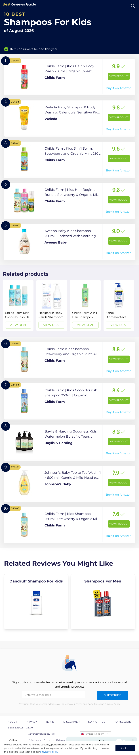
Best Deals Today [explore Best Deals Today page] (20, 727)
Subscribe (112, 695)
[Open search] (133, 6)
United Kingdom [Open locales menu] (95, 733)
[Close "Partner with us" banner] (133, 740)
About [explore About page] (12, 721)
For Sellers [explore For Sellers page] (122, 721)
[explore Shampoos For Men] (103, 601)
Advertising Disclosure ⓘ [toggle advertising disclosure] (41, 733)
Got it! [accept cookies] (125, 748)
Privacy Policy (49, 751)
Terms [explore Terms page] (50, 721)
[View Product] (69, 77)
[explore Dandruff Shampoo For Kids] (36, 601)
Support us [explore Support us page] (96, 721)
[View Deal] (18, 305)
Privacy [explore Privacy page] (31, 721)
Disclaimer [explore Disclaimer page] (71, 721)
